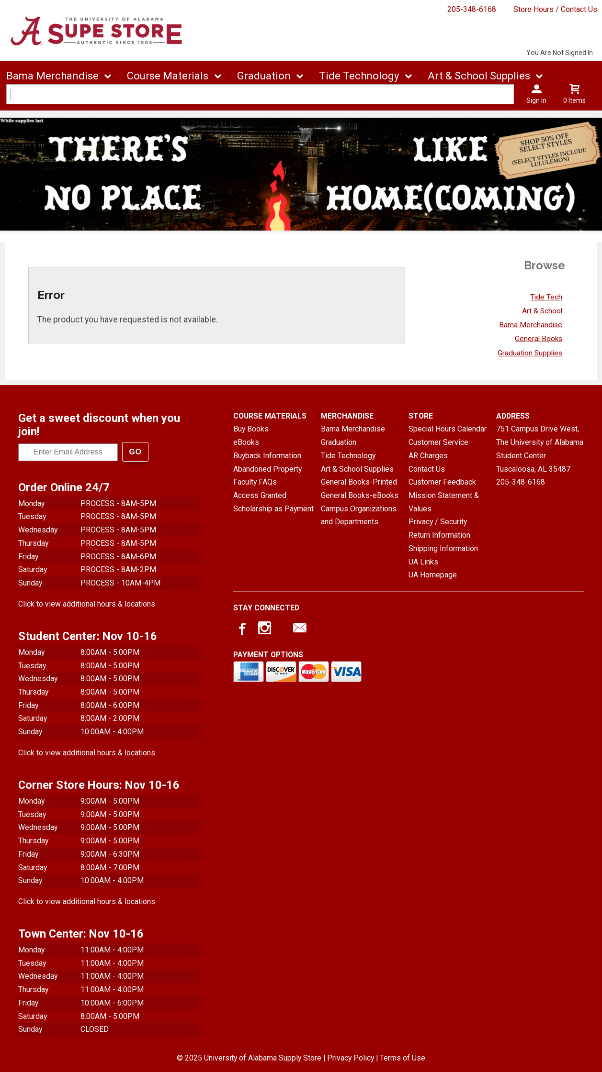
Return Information (439, 535)
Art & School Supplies (357, 469)
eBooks (246, 442)
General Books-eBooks (359, 495)
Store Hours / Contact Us (555, 9)
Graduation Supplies (530, 353)
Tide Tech (546, 297)
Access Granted (259, 495)
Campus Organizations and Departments (359, 515)
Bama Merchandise (530, 324)
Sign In (536, 100)
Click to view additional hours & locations (86, 603)
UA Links (423, 561)
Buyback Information (267, 455)
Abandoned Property (267, 469)
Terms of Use (402, 1057)
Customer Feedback (442, 481)
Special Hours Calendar (448, 428)
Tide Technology (348, 455)
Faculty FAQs (255, 481)
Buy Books (251, 428)
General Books (538, 338)
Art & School (542, 311)
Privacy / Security (438, 521)
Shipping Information (443, 548)
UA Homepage (433, 574)
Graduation (338, 442)
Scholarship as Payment (273, 508)
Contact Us (427, 469)
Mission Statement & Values (444, 502)
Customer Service (438, 442)
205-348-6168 (471, 9)
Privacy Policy (350, 1057)
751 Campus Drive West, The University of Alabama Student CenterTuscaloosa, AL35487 (539, 448)
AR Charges (428, 455)
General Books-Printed (359, 481)
